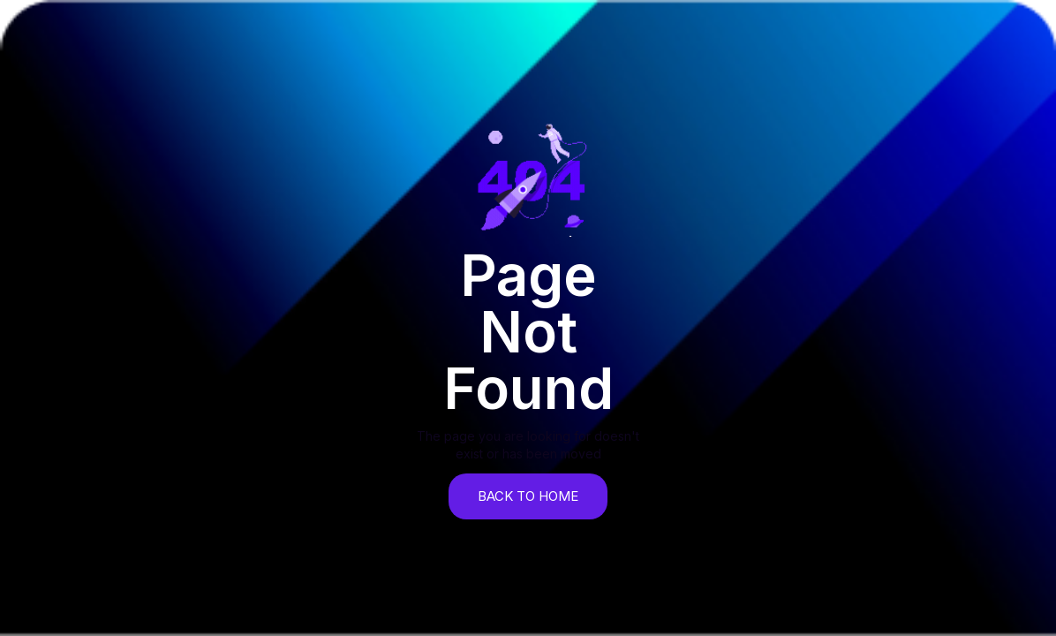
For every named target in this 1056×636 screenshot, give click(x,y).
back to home (528, 496)
